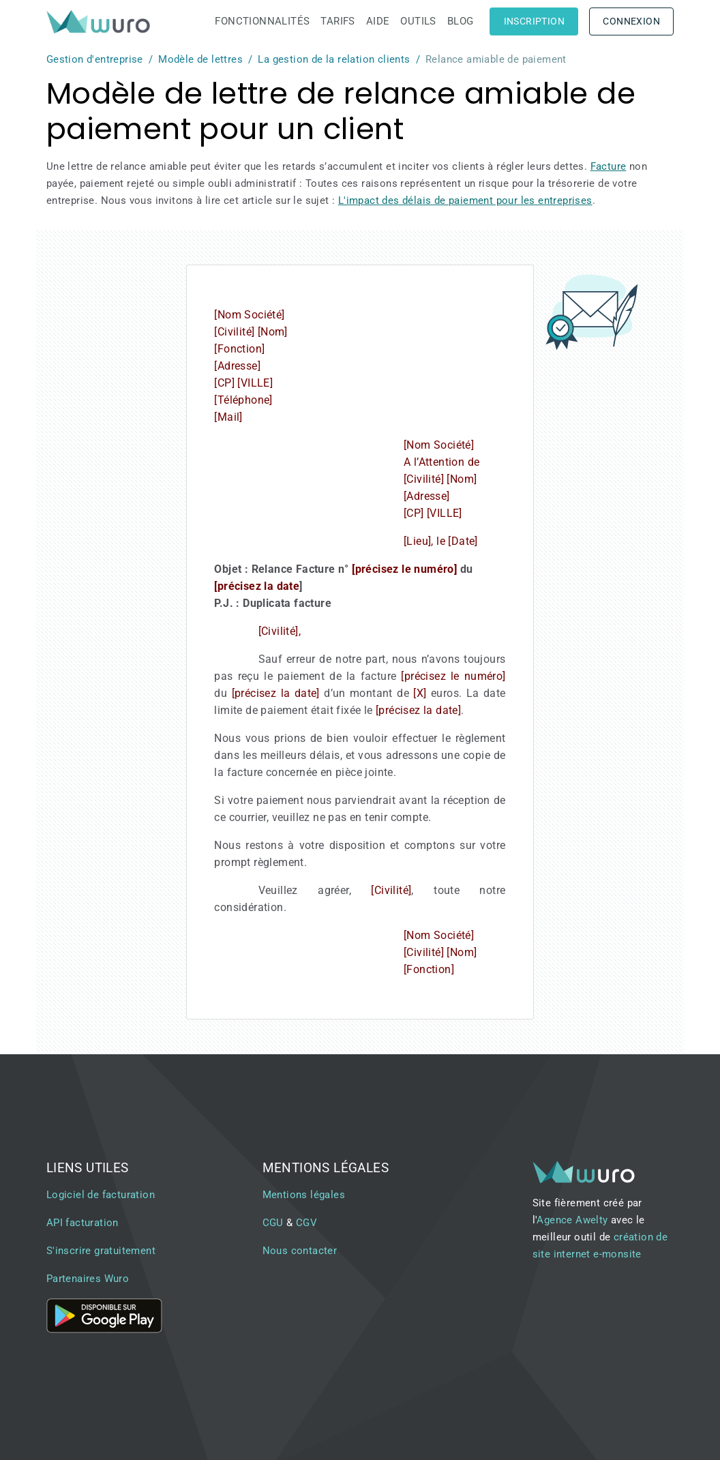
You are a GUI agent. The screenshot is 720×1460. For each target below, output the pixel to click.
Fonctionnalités (262, 21)
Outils (418, 21)
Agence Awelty (572, 1220)
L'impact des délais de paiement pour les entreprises (465, 200)
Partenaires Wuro (87, 1278)
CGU (273, 1223)
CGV (306, 1223)
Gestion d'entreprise (94, 59)
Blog (460, 21)
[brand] (100, 21)
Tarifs (337, 21)
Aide (378, 21)
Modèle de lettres (200, 59)
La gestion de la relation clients (334, 59)
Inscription (534, 21)
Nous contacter (300, 1251)
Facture (608, 166)
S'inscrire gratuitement (100, 1251)
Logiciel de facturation (100, 1195)
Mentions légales (303, 1195)
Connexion (631, 21)
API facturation (82, 1223)
